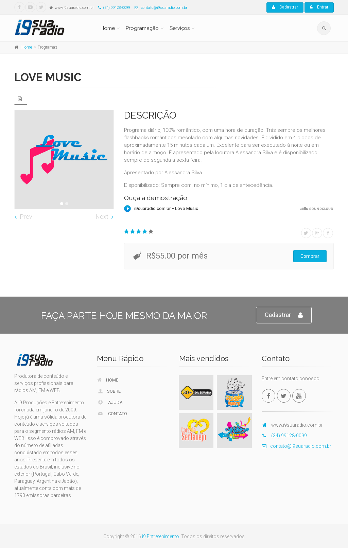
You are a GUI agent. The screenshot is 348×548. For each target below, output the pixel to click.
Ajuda (110, 402)
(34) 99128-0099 (112, 7)
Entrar (319, 7)
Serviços (180, 28)
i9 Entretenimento (160, 536)
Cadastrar (285, 7)
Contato (112, 413)
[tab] (20, 99)
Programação (142, 28)
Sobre (109, 391)
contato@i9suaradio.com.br (159, 7)
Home (108, 28)
